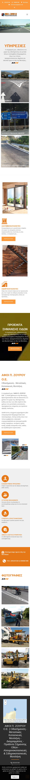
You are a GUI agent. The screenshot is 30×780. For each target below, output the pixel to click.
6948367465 (16, 2)
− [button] (5, 703)
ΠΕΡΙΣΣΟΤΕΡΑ (8, 239)
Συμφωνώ (15, 777)
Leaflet (5, 719)
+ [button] (5, 701)
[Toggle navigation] (27, 14)
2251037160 (7, 2)
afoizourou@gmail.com (17, 4)
